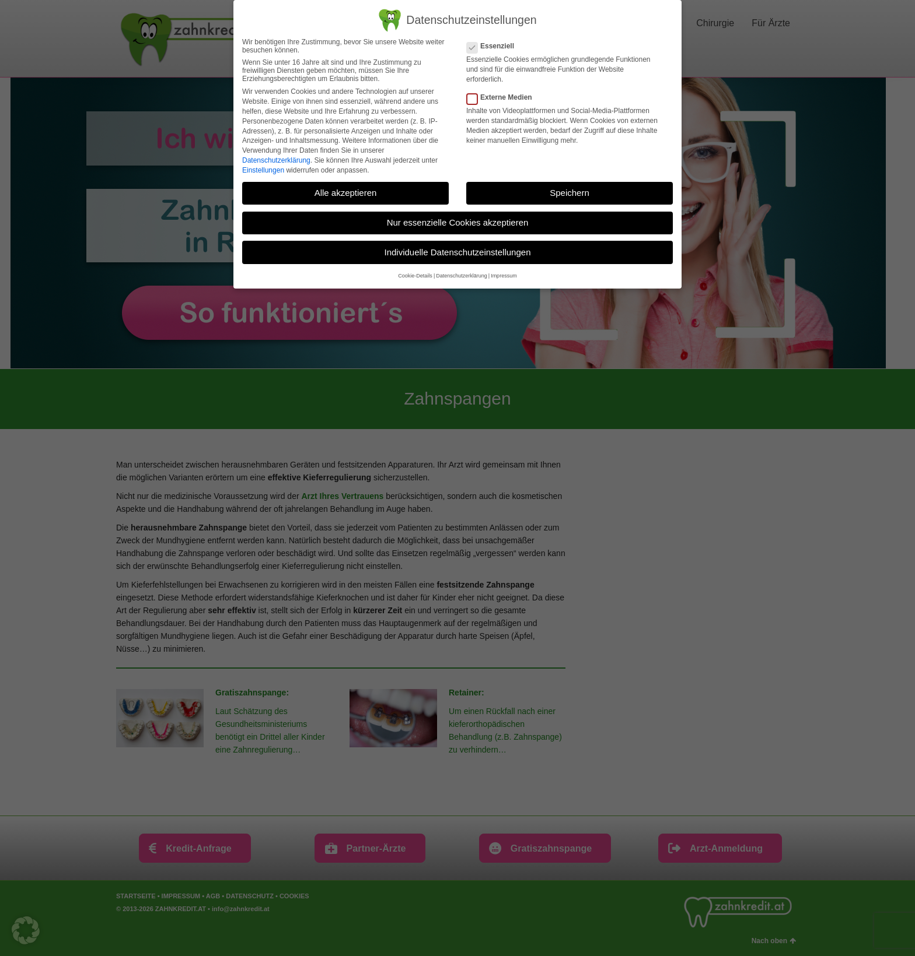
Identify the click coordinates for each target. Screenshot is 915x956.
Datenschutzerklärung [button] (461, 276)
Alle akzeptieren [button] (346, 193)
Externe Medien (503, 97)
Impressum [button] (504, 276)
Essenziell (494, 46)
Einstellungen (263, 170)
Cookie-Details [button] (415, 276)
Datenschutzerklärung (276, 160)
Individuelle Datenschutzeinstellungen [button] (457, 251)
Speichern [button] (569, 193)
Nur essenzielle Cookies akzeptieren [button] (458, 222)
